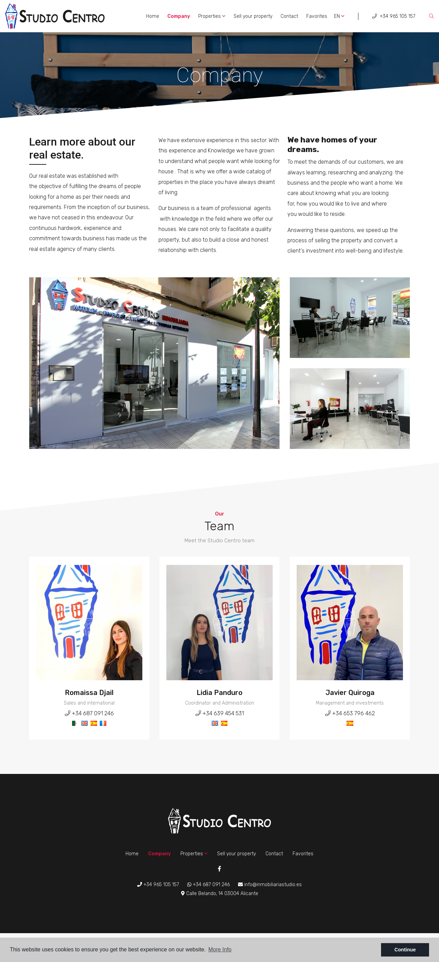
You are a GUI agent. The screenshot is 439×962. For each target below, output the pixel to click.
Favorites (316, 16)
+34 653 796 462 (350, 713)
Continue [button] (405, 949)
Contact (289, 16)
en (339, 16)
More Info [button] (220, 949)
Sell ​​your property (253, 16)
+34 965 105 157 (393, 16)
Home (152, 16)
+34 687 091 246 (89, 713)
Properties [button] (211, 16)
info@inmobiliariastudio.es (270, 885)
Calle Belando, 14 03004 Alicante (219, 893)
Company (178, 16)
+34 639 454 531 (219, 713)
